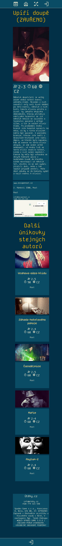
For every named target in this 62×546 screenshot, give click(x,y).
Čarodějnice (32, 366)
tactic (36, 4)
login (46, 4)
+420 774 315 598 (31, 504)
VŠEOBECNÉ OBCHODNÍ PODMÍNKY (31, 525)
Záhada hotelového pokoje (32, 321)
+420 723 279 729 (20, 199)
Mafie (32, 412)
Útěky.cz (31, 496)
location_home (26, 4)
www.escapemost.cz (23, 183)
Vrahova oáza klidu (32, 273)
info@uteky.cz (31, 501)
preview (15, 4)
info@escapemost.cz (21, 197)
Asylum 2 (32, 459)
